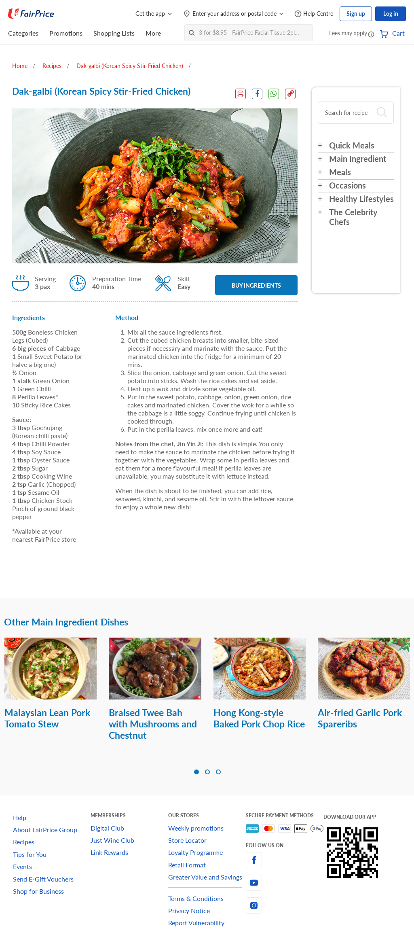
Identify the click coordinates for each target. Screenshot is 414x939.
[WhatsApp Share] (273, 94)
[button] (371, 34)
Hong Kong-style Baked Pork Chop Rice (259, 718)
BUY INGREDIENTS (256, 285)
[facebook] (284, 860)
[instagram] (284, 905)
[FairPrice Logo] (31, 13)
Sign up (355, 13)
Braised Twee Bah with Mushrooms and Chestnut (153, 724)
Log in (390, 13)
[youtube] (284, 883)
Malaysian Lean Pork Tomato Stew (47, 718)
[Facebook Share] (257, 94)
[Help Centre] (313, 14)
